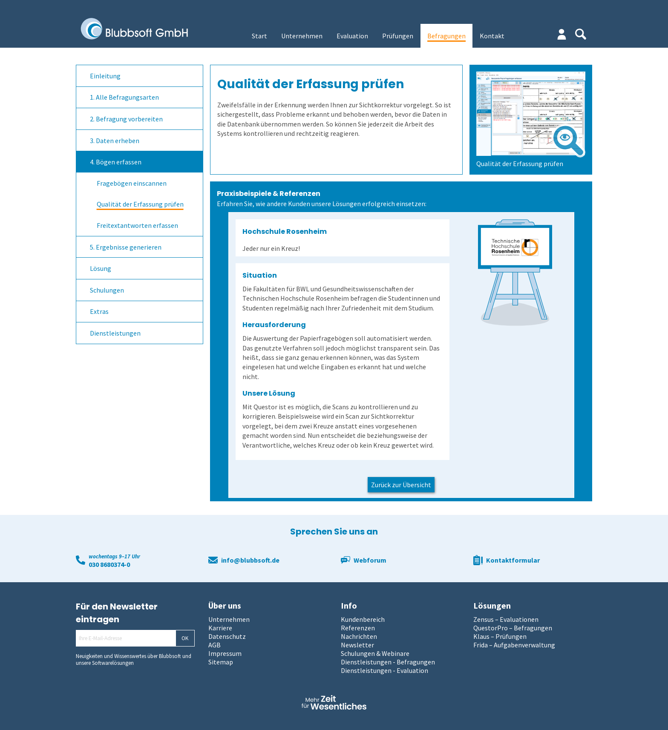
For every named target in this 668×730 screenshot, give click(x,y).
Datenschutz (227, 636)
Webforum (370, 560)
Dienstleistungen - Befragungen (388, 662)
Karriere (220, 628)
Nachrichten (359, 636)
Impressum (225, 653)
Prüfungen (397, 36)
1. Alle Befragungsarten (124, 97)
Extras (99, 311)
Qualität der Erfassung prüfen (140, 204)
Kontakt (492, 36)
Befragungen (446, 36)
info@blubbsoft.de (250, 560)
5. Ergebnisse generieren (125, 247)
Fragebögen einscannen (132, 183)
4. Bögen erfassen (115, 162)
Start (259, 36)
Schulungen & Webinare (375, 653)
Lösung (100, 268)
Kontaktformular (513, 560)
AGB (214, 645)
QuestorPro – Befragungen (512, 628)
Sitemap (220, 662)
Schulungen (107, 290)
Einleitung (105, 76)
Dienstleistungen (115, 333)
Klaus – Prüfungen (500, 636)
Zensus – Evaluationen (505, 619)
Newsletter (357, 645)
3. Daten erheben (114, 140)
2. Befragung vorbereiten (126, 119)
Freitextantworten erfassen (137, 225)
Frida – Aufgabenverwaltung (514, 645)
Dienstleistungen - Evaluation (384, 670)
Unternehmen (301, 36)
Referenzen (358, 628)
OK (184, 638)
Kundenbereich (363, 619)
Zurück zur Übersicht (401, 484)
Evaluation (352, 36)
